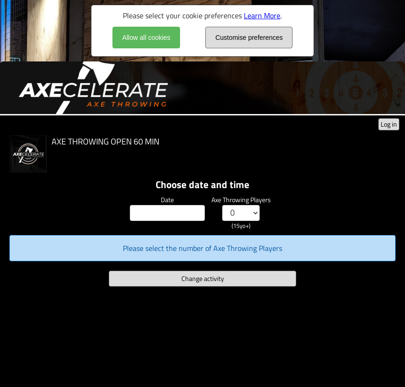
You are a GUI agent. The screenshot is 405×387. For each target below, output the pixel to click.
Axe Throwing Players (241, 200)
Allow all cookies (146, 37)
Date (167, 200)
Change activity (202, 278)
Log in (389, 124)
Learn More (262, 15)
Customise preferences (249, 37)
